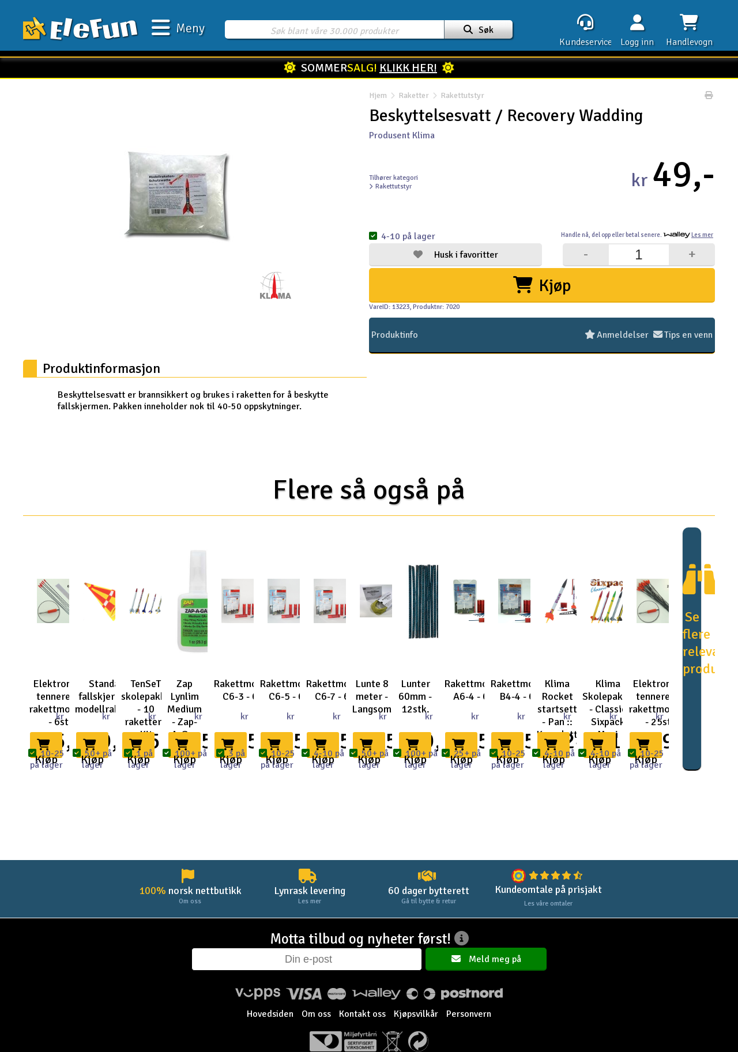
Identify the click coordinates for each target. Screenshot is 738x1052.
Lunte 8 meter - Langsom (371, 696)
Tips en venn (683, 335)
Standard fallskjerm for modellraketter (108, 696)
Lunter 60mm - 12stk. (415, 696)
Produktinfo (394, 335)
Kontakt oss (362, 1014)
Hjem (378, 95)
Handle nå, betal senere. (637, 235)
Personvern (468, 1014)
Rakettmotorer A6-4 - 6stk (477, 690)
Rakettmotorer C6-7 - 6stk (339, 690)
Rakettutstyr (456, 95)
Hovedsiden (270, 1014)
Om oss (316, 1014)
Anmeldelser (617, 335)
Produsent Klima (402, 135)
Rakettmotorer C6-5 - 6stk (292, 690)
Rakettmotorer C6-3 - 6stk (246, 690)
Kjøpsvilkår (416, 1014)
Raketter (413, 95)
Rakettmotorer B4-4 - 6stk (523, 690)
